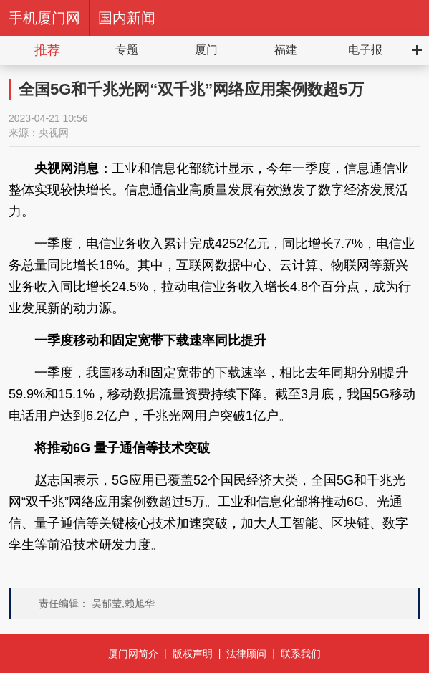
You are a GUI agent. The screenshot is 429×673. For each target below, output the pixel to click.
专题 (126, 50)
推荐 (47, 50)
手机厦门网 (44, 18)
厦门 (206, 50)
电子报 (365, 50)
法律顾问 (246, 653)
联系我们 (301, 653)
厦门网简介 (133, 653)
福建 (285, 50)
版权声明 (193, 653)
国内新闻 (126, 18)
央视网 (54, 132)
